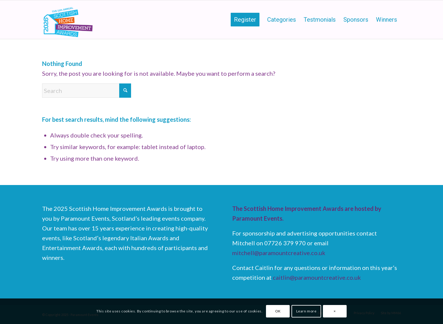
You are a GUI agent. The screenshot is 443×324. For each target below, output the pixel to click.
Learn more (306, 311)
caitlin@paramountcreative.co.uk (317, 277)
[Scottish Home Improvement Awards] (68, 19)
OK (278, 311)
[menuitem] (245, 19)
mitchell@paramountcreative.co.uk (278, 252)
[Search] (86, 90)
